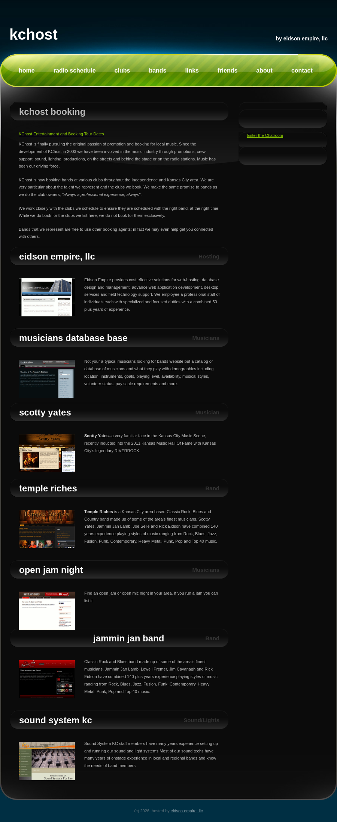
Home (27, 70)
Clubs (122, 70)
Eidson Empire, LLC (305, 39)
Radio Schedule (75, 70)
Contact (302, 70)
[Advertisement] (269, 259)
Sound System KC (55, 720)
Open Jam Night (51, 570)
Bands (157, 70)
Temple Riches (48, 488)
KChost (33, 34)
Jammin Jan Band (128, 638)
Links (192, 70)
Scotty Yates (45, 412)
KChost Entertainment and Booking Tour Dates (61, 134)
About (264, 70)
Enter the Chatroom (265, 135)
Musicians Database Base (73, 338)
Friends (227, 70)
